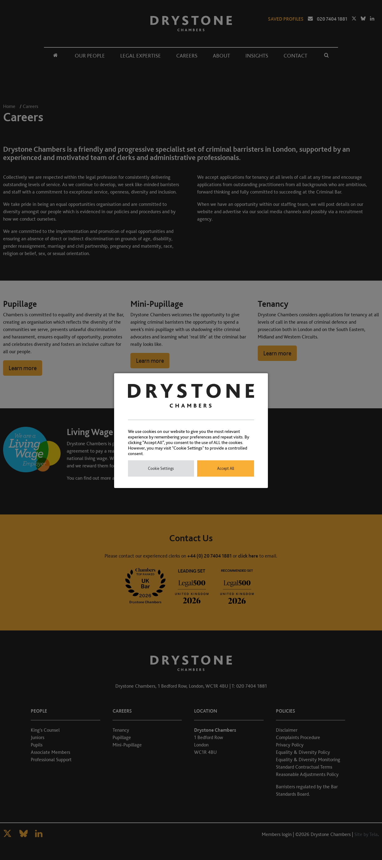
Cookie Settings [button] (161, 468)
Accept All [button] (225, 468)
